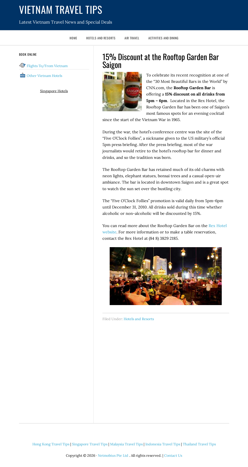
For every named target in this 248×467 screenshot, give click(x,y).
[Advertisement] (165, 369)
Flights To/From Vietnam (47, 66)
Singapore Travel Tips (89, 444)
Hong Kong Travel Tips (50, 444)
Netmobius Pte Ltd (113, 455)
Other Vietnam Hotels (44, 75)
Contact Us (173, 455)
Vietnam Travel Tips (60, 9)
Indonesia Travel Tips (162, 444)
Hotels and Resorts (139, 319)
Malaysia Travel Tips (126, 444)
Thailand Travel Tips (199, 444)
